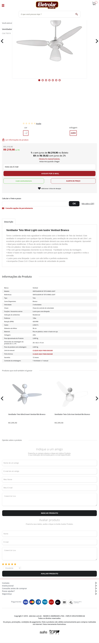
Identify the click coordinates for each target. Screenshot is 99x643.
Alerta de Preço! (73, 181)
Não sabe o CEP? (88, 203)
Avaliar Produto (49, 574)
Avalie (38, 123)
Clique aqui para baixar (43, 350)
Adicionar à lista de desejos (51, 188)
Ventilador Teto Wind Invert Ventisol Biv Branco (26, 414)
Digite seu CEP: (49, 198)
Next (96, 41)
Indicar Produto (49, 513)
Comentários (49, 499)
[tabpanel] (49, 41)
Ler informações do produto (16, 140)
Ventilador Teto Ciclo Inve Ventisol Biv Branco (72, 414)
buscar (77, 14)
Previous (3, 41)
